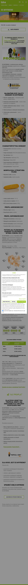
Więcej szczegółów (22, 298)
